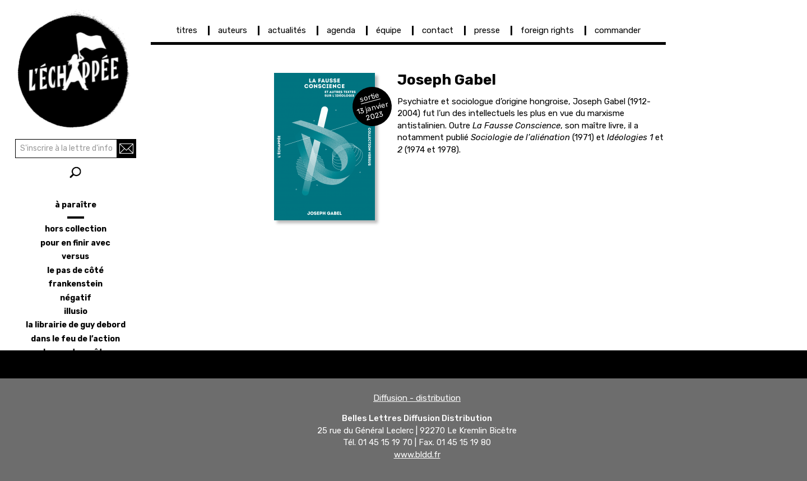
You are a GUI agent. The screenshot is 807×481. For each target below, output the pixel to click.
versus (75, 256)
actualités (287, 30)
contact (437, 30)
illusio (75, 311)
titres (186, 30)
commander (618, 30)
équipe (388, 30)
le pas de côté (75, 270)
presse (487, 30)
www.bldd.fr (417, 455)
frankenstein (75, 284)
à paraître (75, 205)
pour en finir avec (75, 243)
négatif (75, 298)
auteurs (232, 30)
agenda (341, 30)
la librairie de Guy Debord (76, 325)
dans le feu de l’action (75, 339)
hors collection (75, 229)
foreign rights (547, 30)
